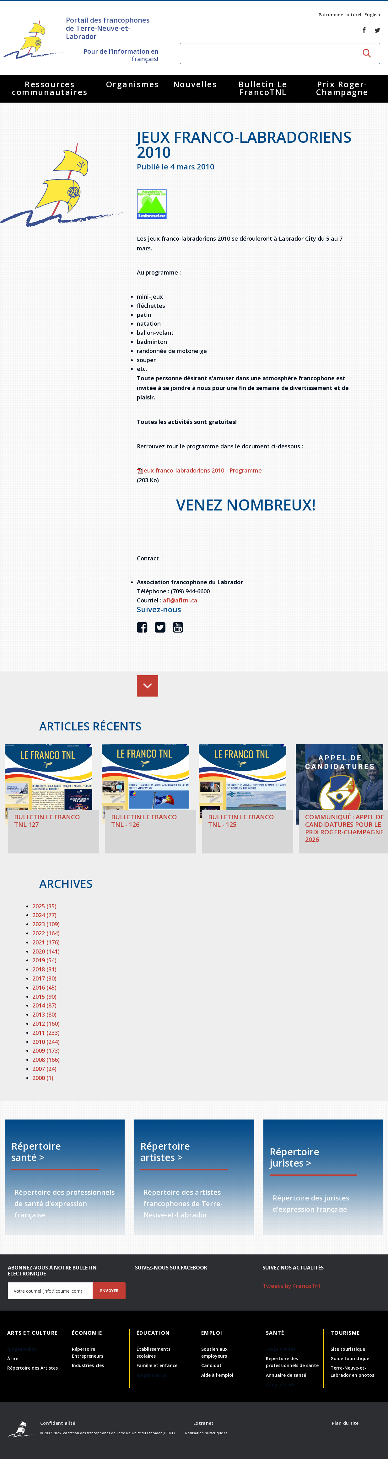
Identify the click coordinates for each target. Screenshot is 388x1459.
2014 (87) (44, 1005)
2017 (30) (44, 978)
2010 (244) (46, 1041)
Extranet (203, 1423)
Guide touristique (350, 1358)
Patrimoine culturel (340, 15)
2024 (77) (44, 915)
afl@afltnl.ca (180, 600)
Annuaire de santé (286, 1375)
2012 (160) (46, 1023)
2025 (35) (44, 906)
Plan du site (345, 1423)
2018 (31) (44, 969)
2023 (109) (46, 924)
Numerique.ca (216, 1433)
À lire (12, 1358)
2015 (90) (44, 996)
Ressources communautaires (50, 88)
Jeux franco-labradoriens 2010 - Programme (199, 470)
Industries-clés (88, 1365)
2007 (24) (44, 1068)
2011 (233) (46, 1032)
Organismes (132, 84)
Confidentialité (57, 1423)
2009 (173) (46, 1050)
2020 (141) (46, 951)
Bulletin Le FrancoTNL (263, 88)
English (372, 15)
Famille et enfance (157, 1365)
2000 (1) (42, 1078)
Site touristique (348, 1349)
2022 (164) (46, 933)
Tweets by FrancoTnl (291, 1286)
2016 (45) (44, 987)
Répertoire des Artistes (32, 1368)
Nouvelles (195, 84)
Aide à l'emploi (217, 1375)
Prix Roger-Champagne (342, 88)
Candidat (211, 1365)
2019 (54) (44, 960)
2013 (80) (44, 1014)
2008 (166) (46, 1059)
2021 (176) (46, 942)
